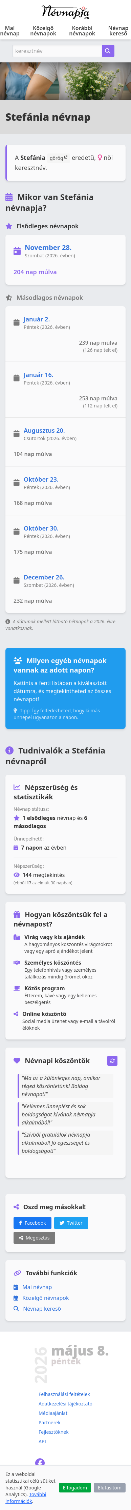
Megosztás (34, 1237)
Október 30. (41, 528)
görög (58, 157)
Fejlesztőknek (54, 1432)
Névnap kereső (118, 30)
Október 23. (41, 479)
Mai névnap (10, 30)
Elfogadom (75, 1487)
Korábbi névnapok (82, 30)
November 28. (48, 247)
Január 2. (37, 319)
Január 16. (38, 375)
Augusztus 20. (44, 430)
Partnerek (50, 1422)
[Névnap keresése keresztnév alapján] (108, 51)
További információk (25, 1497)
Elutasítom (110, 1487)
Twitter (71, 1223)
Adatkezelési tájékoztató (65, 1403)
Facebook (32, 1223)
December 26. (44, 577)
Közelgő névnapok (43, 30)
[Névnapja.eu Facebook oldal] (40, 1464)
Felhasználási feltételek (64, 1394)
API (42, 1441)
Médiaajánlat (53, 1413)
